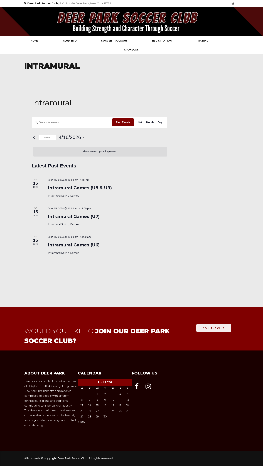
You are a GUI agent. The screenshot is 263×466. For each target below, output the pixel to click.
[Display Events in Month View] (150, 122)
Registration (162, 40)
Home (34, 40)
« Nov (81, 421)
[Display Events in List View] (140, 122)
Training (202, 40)
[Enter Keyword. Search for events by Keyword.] (72, 122)
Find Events (123, 122)
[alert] (100, 152)
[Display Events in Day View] (160, 122)
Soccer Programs (114, 40)
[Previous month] (34, 137)
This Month (47, 137)
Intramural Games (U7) (74, 216)
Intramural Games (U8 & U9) (80, 187)
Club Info (70, 40)
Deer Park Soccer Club (58, 21)
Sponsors (131, 49)
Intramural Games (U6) (74, 245)
